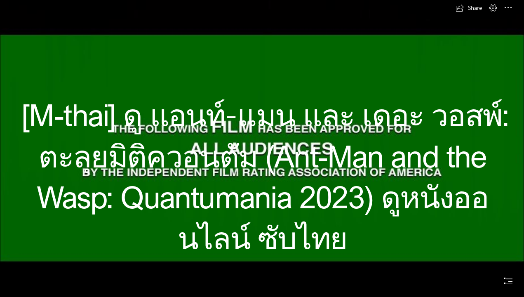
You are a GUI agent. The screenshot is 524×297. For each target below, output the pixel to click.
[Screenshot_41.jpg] (262, 145)
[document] (262, 148)
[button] (468, 7)
